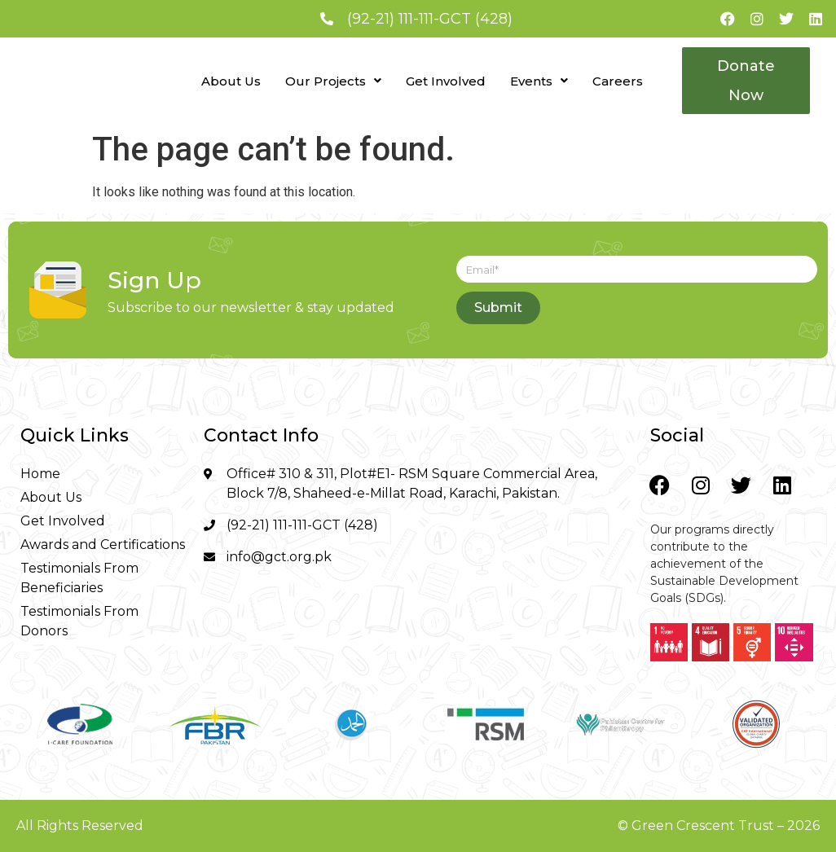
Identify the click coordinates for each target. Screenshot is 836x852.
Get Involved (446, 81)
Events (539, 81)
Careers (617, 81)
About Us (231, 81)
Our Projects (333, 81)
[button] (333, 81)
